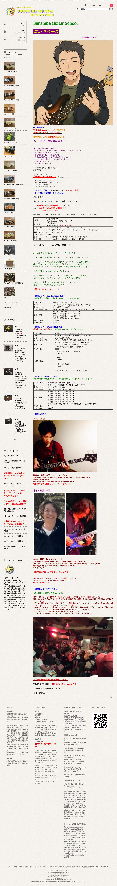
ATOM (106, 867)
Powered (72, 881)
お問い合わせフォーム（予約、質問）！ (51, 245)
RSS (101, 867)
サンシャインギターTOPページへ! (47, 689)
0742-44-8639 (57, 190)
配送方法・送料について (73, 867)
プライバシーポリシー (42, 867)
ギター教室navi (39, 693)
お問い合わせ (29, 867)
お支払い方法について (57, 867)
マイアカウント (92, 5)
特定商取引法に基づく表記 (90, 867)
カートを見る (107, 5)
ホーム (11, 867)
